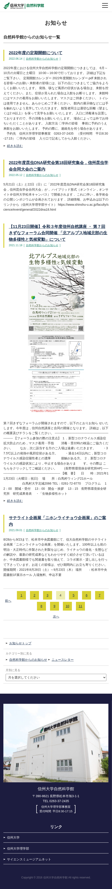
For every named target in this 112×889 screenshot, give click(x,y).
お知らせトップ (20, 643)
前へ (8, 600)
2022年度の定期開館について (35, 53)
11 (80, 606)
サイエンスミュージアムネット (29, 859)
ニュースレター (63, 659)
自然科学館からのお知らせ (42, 58)
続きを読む (15, 146)
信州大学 (13, 837)
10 (67, 606)
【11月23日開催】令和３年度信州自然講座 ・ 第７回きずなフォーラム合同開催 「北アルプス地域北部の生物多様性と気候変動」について (58, 233)
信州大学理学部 (18, 848)
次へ (56, 616)
